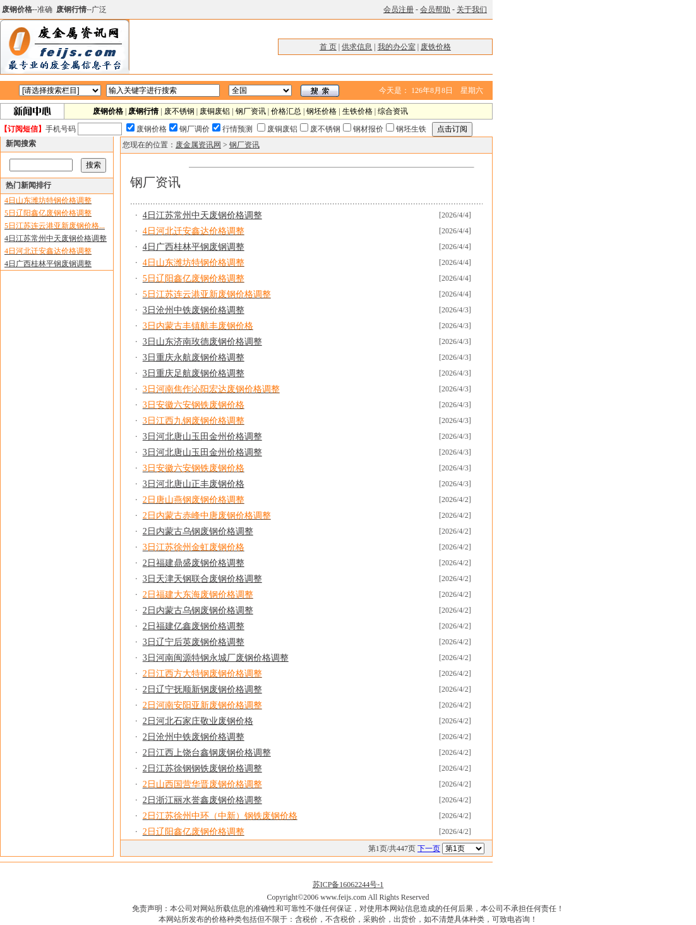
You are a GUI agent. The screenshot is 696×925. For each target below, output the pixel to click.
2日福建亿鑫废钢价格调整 (193, 626)
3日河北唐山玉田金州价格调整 (202, 436)
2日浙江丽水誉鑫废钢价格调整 (202, 800)
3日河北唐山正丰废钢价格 (193, 484)
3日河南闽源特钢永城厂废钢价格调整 (216, 658)
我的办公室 (397, 46)
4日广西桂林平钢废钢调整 (48, 263)
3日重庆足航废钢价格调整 (193, 373)
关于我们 (472, 9)
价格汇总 (286, 111)
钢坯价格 (321, 111)
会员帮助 (435, 9)
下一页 (428, 848)
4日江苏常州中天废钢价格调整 (55, 238)
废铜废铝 (215, 111)
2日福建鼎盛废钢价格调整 (193, 563)
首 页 (328, 46)
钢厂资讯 (251, 111)
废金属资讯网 (198, 144)
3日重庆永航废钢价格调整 (193, 357)
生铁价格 (357, 111)
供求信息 (357, 46)
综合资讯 (393, 111)
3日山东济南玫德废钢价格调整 (202, 341)
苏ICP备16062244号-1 (348, 884)
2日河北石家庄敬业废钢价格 (198, 721)
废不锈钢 (179, 111)
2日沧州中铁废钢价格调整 (193, 737)
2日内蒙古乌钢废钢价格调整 (198, 531)
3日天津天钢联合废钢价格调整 (202, 579)
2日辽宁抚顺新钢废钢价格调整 (202, 689)
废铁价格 (436, 46)
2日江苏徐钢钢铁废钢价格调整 (202, 768)
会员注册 (398, 9)
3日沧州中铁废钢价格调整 (193, 310)
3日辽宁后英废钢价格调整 (193, 642)
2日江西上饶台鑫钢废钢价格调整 (207, 752)
